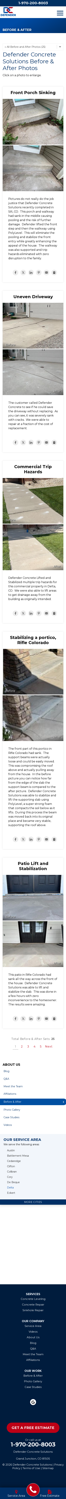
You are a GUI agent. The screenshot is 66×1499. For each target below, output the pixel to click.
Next (48, 1046)
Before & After (33, 1375)
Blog (6, 1071)
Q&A (6, 1078)
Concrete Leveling (33, 1299)
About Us (11, 1065)
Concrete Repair (33, 1304)
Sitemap (48, 1468)
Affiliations (10, 1093)
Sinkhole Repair (33, 1310)
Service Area (33, 1326)
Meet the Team (13, 1086)
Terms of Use (31, 1468)
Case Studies (11, 1117)
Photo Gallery (12, 1109)
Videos (8, 1125)
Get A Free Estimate (33, 1428)
